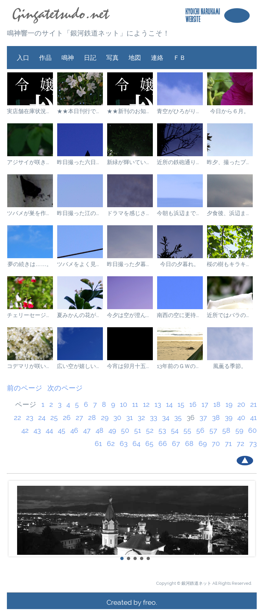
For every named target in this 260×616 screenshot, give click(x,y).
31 (129, 417)
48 (100, 430)
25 (54, 417)
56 (200, 430)
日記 (90, 57)
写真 (112, 57)
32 (141, 417)
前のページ (24, 388)
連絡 (157, 57)
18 (217, 404)
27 (79, 417)
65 (149, 443)
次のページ (65, 388)
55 (187, 430)
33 (153, 417)
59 (239, 430)
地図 (135, 57)
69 (203, 443)
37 (203, 417)
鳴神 (67, 57)
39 (228, 417)
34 (165, 417)
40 (241, 417)
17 (204, 404)
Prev (15, 518)
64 (136, 443)
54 (174, 430)
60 (252, 430)
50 (125, 430)
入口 (23, 57)
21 (253, 404)
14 (169, 404)
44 (49, 430)
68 (189, 443)
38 (216, 417)
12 (146, 404)
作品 (45, 57)
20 (241, 404)
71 (228, 443)
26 (67, 417)
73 (253, 443)
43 (37, 430)
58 (226, 430)
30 (117, 417)
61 (98, 443)
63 (124, 443)
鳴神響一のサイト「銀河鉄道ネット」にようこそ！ (88, 33)
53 (162, 430)
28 (92, 417)
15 (180, 404)
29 (104, 417)
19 (228, 404)
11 (135, 404)
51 (137, 430)
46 (74, 430)
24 (41, 417)
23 (29, 417)
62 (111, 443)
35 (178, 417)
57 (213, 430)
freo (149, 602)
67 (176, 443)
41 (253, 417)
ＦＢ (179, 57)
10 (123, 404)
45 (61, 430)
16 (193, 404)
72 (240, 443)
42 (25, 430)
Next (248, 518)
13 (157, 404)
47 (87, 430)
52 (150, 430)
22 (17, 417)
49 (112, 430)
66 (162, 443)
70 (216, 443)
